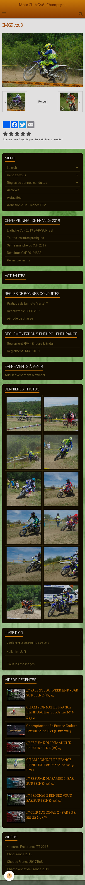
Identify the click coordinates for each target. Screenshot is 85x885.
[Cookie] (9, 876)
